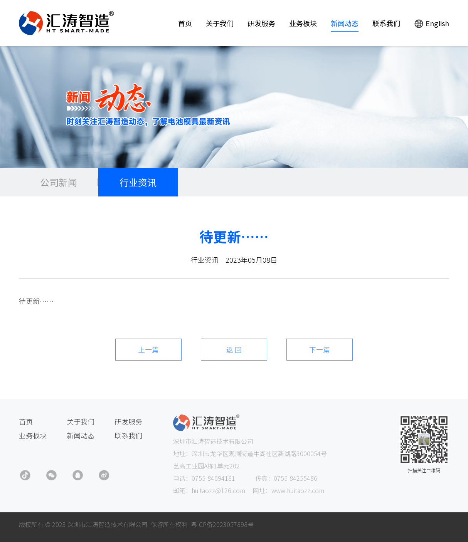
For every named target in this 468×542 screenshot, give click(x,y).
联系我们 (386, 23)
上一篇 (148, 349)
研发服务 (261, 23)
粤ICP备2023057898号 (222, 524)
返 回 (234, 349)
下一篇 (319, 349)
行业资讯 (138, 182)
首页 (185, 23)
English (431, 23)
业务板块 (303, 23)
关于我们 (220, 23)
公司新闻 (58, 182)
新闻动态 (345, 23)
